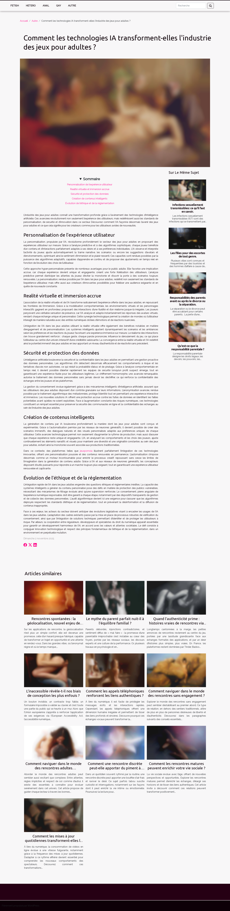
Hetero (31, 5)
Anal (46, 5)
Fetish (14, 5)
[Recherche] (191, 6)
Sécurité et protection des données (90, 194)
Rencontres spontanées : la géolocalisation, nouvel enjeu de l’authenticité (53, 623)
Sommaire (91, 179)
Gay (58, 5)
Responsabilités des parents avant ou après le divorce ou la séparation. (188, 301)
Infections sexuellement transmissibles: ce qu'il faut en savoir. (188, 208)
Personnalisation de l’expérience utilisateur (89, 184)
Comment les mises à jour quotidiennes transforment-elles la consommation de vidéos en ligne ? (53, 840)
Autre (72, 5)
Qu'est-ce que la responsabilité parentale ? (187, 347)
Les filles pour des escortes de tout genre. (187, 254)
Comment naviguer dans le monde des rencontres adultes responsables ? (54, 768)
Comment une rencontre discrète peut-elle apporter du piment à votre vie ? (115, 768)
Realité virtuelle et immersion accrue (89, 189)
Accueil (24, 20)
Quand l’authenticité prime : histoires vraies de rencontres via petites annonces (176, 623)
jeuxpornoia (86, 450)
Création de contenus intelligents (89, 198)
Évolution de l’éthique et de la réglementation (89, 203)
